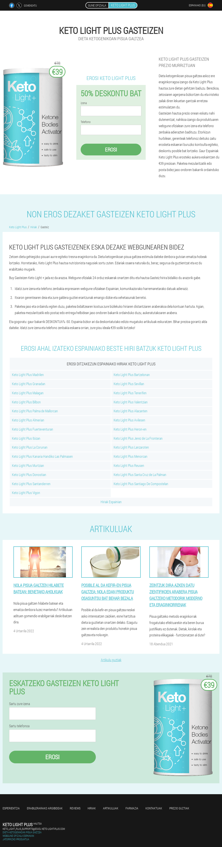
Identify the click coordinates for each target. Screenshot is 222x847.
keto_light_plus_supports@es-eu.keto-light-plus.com (34, 828)
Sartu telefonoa (19, 726)
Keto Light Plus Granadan (28, 383)
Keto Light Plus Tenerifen (130, 393)
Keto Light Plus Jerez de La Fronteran (138, 438)
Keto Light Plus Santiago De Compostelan (141, 483)
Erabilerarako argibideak (45, 808)
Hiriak (92, 808)
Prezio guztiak (179, 808)
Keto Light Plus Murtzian (28, 465)
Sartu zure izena (19, 704)
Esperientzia (11, 808)
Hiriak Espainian (111, 501)
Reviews (75, 808)
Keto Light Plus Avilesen (129, 420)
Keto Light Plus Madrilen (28, 374)
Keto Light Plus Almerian (28, 420)
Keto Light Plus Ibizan (26, 438)
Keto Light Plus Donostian (29, 474)
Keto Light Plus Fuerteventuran (32, 429)
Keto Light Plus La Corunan (29, 447)
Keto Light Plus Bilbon (26, 402)
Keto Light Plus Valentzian (131, 402)
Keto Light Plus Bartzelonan (132, 374)
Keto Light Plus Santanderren (31, 483)
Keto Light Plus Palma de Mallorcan (35, 411)
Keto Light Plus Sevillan (129, 383)
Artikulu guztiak (111, 659)
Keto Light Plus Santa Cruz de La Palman (140, 474)
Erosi (111, 149)
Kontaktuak (153, 808)
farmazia (132, 808)
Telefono (86, 121)
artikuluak (110, 808)
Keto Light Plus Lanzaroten (131, 447)
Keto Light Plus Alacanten (130, 411)
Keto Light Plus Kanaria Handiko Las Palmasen (42, 456)
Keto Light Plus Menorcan (130, 456)
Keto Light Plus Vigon (26, 492)
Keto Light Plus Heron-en (130, 429)
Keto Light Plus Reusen (129, 465)
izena (84, 103)
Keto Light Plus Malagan (28, 393)
